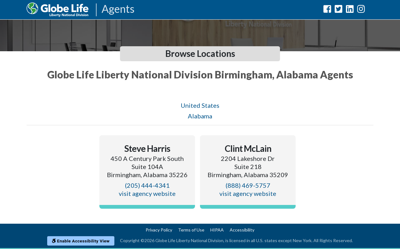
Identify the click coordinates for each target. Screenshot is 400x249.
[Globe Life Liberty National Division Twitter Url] (338, 10)
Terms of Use (191, 229)
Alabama (200, 116)
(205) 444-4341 (147, 185)
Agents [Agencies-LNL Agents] (118, 9)
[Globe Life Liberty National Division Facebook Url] (327, 10)
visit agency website (147, 193)
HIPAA (217, 229)
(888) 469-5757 (248, 185)
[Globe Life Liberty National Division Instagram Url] (361, 10)
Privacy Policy (159, 229)
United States (200, 105)
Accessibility (242, 229)
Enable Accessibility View (81, 240)
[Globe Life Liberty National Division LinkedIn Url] (350, 10)
